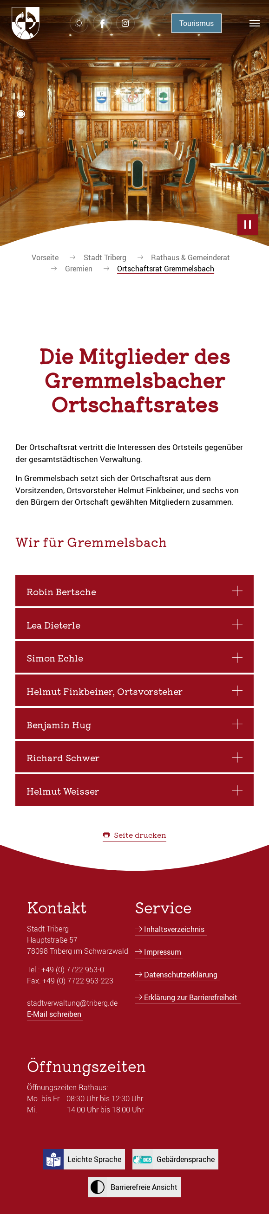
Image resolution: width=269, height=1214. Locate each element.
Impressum (162, 952)
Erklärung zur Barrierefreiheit (190, 997)
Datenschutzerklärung (180, 975)
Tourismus (196, 23)
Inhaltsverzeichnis (174, 929)
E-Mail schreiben (54, 1014)
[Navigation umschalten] (254, 23)
